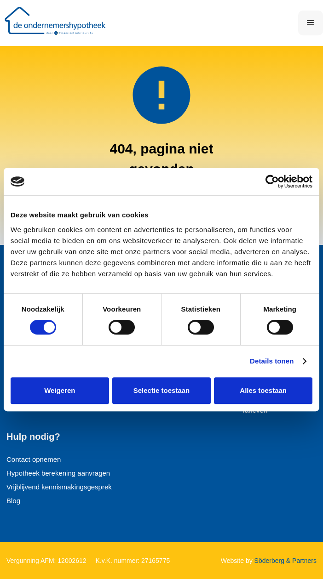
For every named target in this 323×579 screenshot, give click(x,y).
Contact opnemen (33, 459)
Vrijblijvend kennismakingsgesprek (59, 487)
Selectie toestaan (161, 390)
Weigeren (59, 390)
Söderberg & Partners (285, 560)
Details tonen (272, 361)
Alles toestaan (263, 390)
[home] (57, 23)
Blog (13, 501)
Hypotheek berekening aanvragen (58, 473)
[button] (310, 23)
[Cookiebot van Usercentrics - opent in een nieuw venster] (272, 181)
